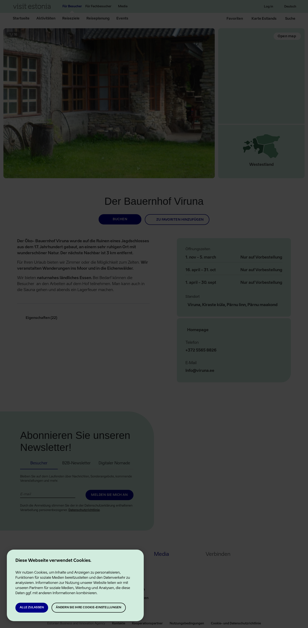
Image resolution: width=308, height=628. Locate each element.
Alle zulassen (32, 607)
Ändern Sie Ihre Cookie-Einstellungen (88, 607)
